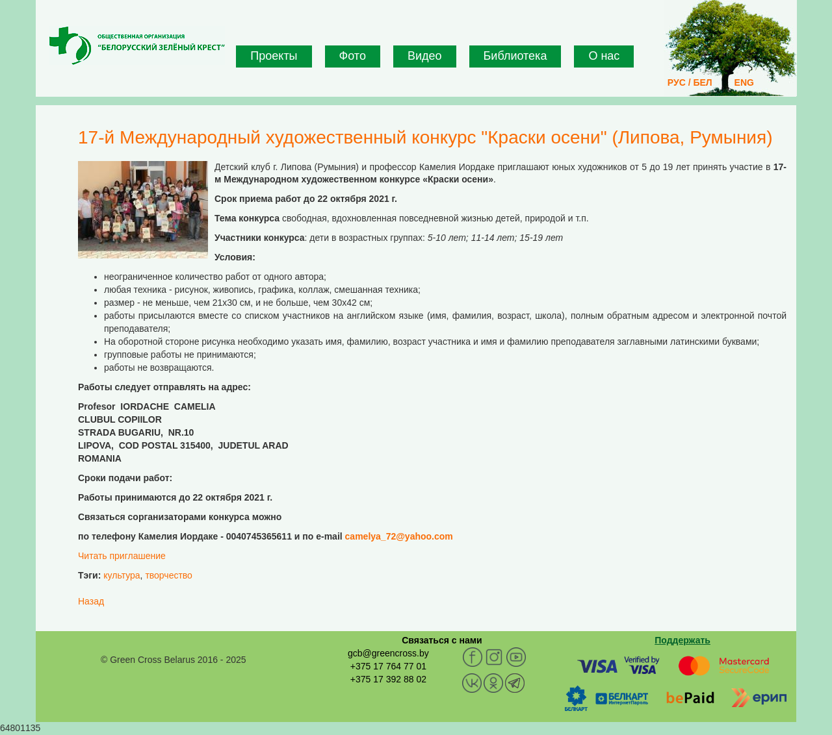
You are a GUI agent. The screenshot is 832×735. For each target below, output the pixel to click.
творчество (168, 575)
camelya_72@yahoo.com (399, 536)
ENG (744, 82)
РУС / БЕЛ (690, 82)
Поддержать (682, 640)
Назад (91, 601)
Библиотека (515, 55)
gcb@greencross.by (388, 653)
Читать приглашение (122, 556)
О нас (603, 55)
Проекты (273, 55)
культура (121, 575)
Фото (352, 55)
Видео (425, 55)
